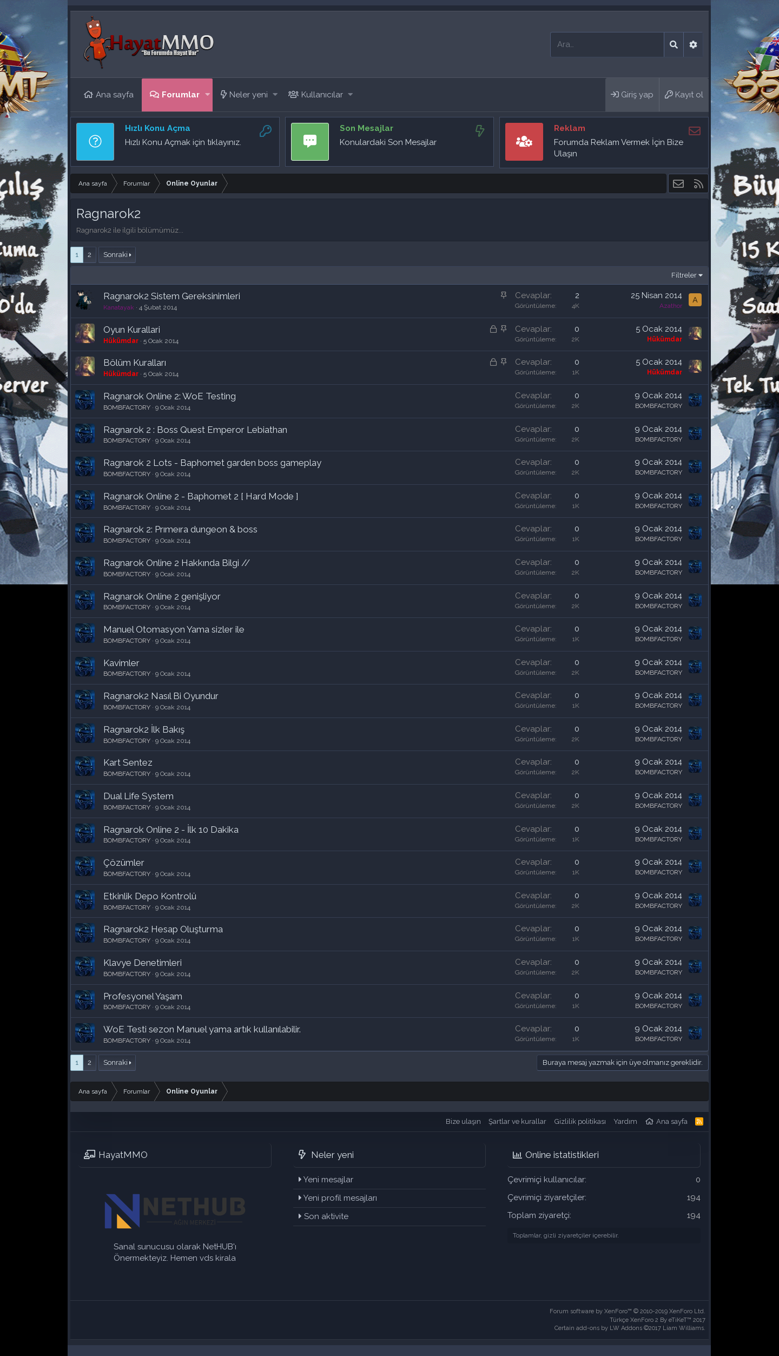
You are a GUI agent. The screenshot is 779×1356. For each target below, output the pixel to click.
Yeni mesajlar (328, 1179)
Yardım (625, 1121)
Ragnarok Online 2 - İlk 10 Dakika (171, 829)
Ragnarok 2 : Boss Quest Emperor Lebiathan (195, 429)
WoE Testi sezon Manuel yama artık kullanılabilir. (202, 1029)
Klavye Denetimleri (142, 962)
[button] (207, 94)
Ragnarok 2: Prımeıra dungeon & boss (180, 529)
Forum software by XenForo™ (627, 1311)
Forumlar (181, 95)
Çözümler (123, 862)
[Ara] (607, 44)
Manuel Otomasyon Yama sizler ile (174, 629)
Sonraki (115, 255)
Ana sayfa (115, 95)
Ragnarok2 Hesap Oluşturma (163, 929)
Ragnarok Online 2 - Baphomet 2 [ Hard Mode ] (201, 496)
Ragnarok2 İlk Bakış (143, 729)
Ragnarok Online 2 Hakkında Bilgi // (176, 562)
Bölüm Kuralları (134, 362)
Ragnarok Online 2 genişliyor (162, 596)
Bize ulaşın (463, 1121)
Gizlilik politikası (580, 1121)
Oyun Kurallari (131, 329)
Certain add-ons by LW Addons (629, 1328)
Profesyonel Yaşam (142, 996)
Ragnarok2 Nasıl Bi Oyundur (161, 695)
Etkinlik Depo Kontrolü (149, 896)
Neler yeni (248, 95)
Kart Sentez (128, 762)
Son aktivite (326, 1216)
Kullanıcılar (322, 95)
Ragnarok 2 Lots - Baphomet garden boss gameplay (212, 462)
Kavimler (121, 662)
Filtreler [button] (684, 275)
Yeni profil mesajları (340, 1198)
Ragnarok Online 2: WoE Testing (169, 396)
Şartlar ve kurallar (517, 1121)
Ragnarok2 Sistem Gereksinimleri (171, 296)
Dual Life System (138, 796)
